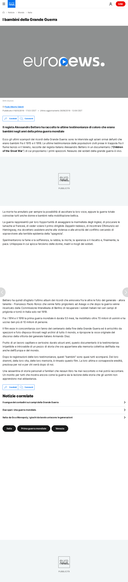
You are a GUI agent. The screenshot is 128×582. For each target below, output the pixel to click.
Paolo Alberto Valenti (14, 107)
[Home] (3, 12)
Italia (30, 13)
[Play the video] (64, 62)
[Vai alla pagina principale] (11, 4)
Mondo (21, 13)
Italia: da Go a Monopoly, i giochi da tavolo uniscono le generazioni (38, 417)
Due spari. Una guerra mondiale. (19, 409)
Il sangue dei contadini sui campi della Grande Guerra (31, 402)
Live (120, 3)
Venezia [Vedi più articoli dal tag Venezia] (60, 428)
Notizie (11, 13)
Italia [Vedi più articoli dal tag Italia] (9, 428)
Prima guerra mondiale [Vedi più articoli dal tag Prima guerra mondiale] (33, 428)
